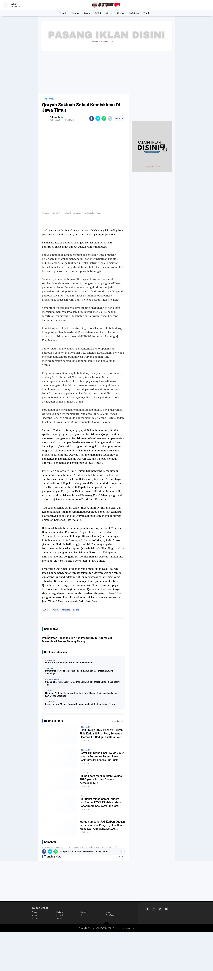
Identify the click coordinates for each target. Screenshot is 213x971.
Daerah (62, 13)
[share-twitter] (97, 118)
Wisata (109, 13)
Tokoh (146, 13)
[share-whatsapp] (103, 118)
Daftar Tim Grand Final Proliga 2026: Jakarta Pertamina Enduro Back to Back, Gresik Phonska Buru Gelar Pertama (102, 756)
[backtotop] (106, 925)
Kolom (87, 13)
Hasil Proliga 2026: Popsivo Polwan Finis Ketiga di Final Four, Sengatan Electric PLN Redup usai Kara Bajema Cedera (102, 733)
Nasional (75, 13)
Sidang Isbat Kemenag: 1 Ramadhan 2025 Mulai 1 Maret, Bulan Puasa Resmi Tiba (82, 683)
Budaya (60, 912)
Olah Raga (134, 13)
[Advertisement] (106, 72)
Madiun (84, 773)
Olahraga (85, 727)
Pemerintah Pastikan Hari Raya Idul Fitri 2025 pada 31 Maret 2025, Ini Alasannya (79, 672)
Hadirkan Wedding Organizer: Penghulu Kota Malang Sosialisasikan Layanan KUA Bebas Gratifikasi (82, 694)
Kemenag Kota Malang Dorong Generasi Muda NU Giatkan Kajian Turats (80, 704)
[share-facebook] (91, 118)
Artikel (46, 610)
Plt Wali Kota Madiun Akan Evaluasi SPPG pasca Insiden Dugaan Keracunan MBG (101, 779)
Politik (98, 13)
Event (108, 912)
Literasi (120, 13)
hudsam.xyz (129, 928)
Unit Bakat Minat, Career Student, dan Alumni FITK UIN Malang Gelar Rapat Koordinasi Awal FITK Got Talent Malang (101, 802)
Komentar (119, 118)
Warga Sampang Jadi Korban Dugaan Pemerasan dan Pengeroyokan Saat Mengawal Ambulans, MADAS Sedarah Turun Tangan (102, 825)
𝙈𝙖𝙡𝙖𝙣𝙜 (84, 796)
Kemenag (66, 610)
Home (44, 99)
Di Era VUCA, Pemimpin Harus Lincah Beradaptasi (69, 662)
